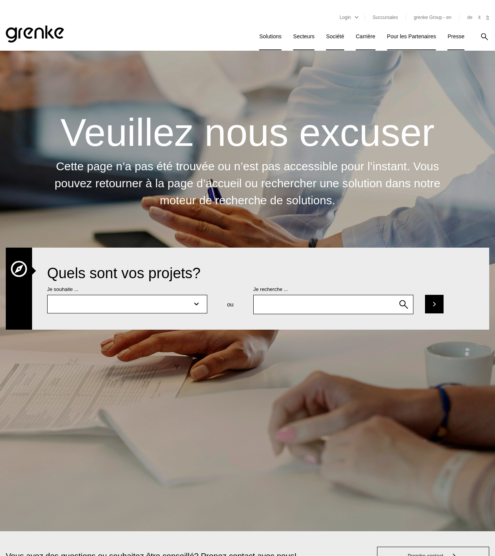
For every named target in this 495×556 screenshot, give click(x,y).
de (469, 17)
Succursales (385, 17)
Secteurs (303, 36)
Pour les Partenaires (411, 36)
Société (335, 36)
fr (487, 17)
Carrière (366, 36)
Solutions (270, 36)
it (479, 17)
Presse (455, 36)
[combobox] (333, 304)
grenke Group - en (432, 17)
